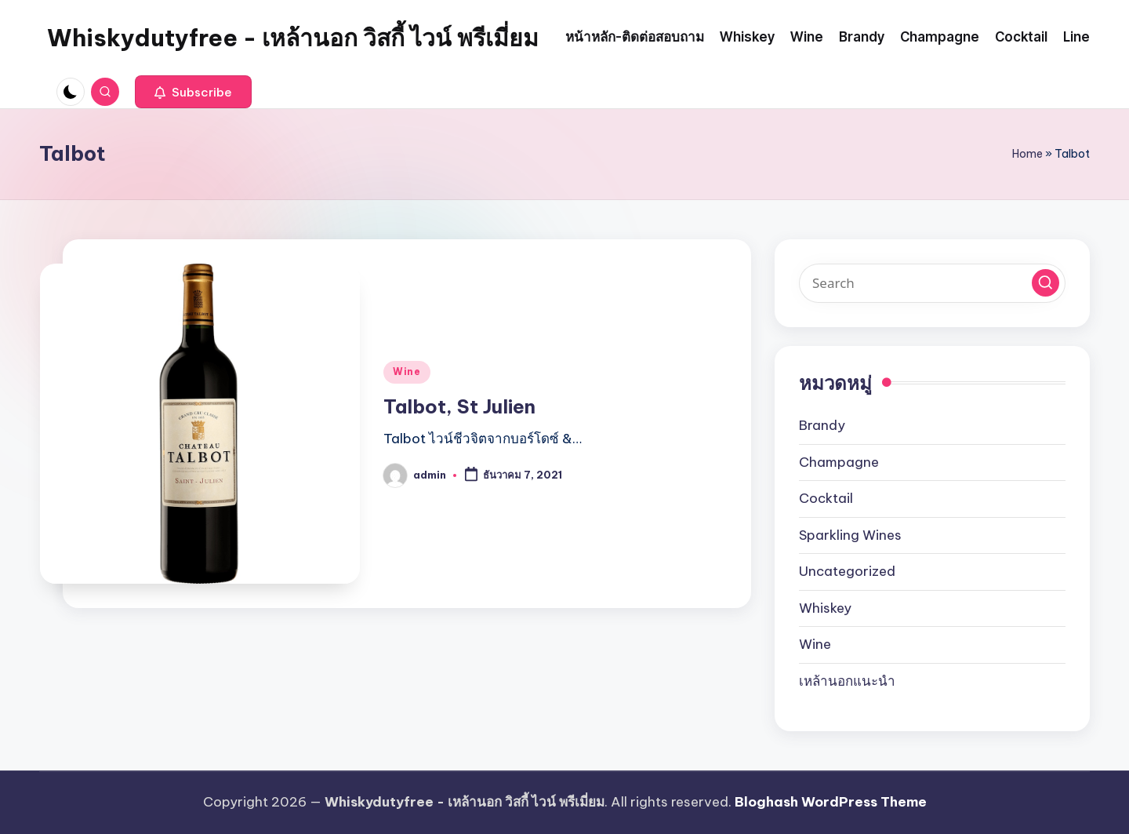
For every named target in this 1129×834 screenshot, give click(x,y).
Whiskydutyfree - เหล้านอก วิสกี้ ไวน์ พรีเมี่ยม (293, 38)
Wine (407, 371)
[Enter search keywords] (932, 283)
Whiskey (825, 608)
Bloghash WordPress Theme (831, 801)
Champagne (839, 462)
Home (1027, 154)
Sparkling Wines (850, 535)
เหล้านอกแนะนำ (847, 681)
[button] (193, 91)
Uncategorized (847, 571)
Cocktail (826, 498)
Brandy (822, 425)
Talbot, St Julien (459, 406)
